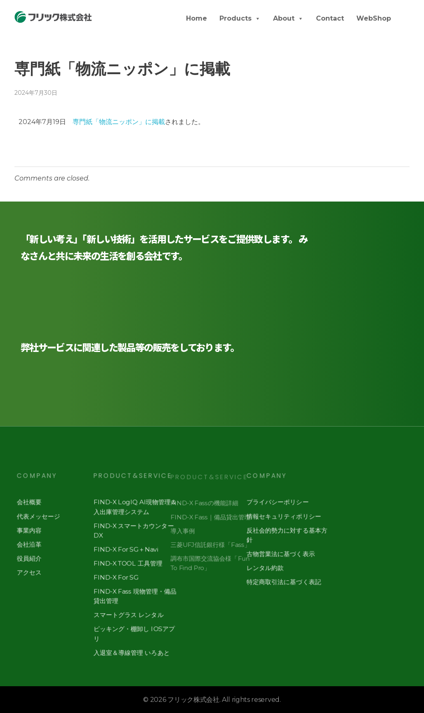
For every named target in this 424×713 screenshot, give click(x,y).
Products (240, 18)
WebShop (373, 18)
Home (196, 18)
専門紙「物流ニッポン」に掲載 (119, 122)
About (288, 18)
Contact (330, 18)
